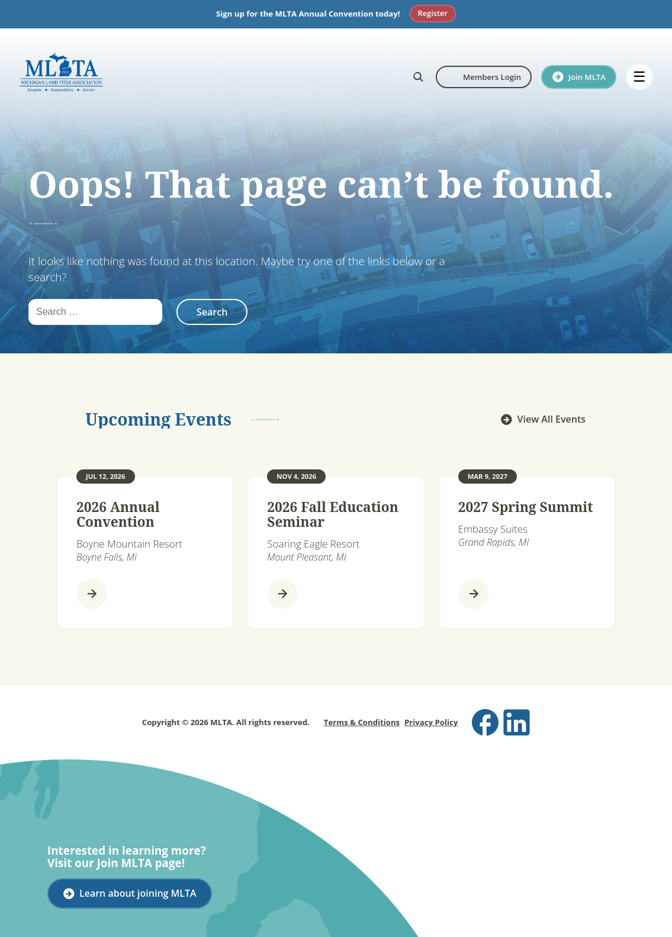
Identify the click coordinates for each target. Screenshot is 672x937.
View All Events (551, 419)
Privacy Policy (431, 722)
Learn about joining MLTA (138, 893)
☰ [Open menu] (639, 77)
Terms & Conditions (362, 722)
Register (433, 13)
